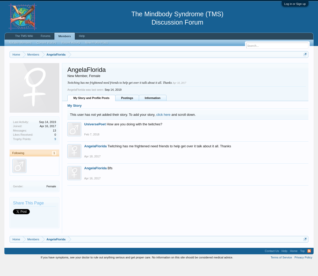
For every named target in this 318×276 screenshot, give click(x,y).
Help (82, 35)
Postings (127, 110)
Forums (45, 35)
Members (64, 36)
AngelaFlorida (95, 159)
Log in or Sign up (295, 3)
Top (302, 264)
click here (163, 127)
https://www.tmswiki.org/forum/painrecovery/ (247, 67)
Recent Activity (71, 42)
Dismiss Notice (304, 66)
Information (153, 110)
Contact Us (272, 264)
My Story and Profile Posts (91, 110)
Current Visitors (46, 42)
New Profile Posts (96, 42)
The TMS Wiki (24, 35)
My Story (74, 118)
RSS (309, 264)
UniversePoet (95, 137)
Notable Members (20, 42)
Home (294, 264)
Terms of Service (281, 270)
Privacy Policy (303, 270)
